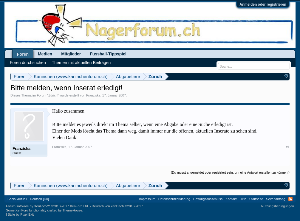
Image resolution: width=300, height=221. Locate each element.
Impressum (147, 199)
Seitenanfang (275, 199)
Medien (45, 54)
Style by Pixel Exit (21, 214)
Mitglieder (71, 54)
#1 (288, 147)
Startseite (256, 199)
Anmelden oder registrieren (262, 4)
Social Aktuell (17, 199)
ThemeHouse (72, 210)
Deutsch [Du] (39, 199)
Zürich (53, 95)
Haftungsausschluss (207, 199)
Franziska (93, 95)
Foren (23, 54)
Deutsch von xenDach (117, 206)
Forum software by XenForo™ (47, 206)
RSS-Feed (290, 199)
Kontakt (230, 199)
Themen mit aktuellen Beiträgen (81, 62)
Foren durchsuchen (28, 62)
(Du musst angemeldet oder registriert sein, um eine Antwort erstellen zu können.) (230, 172)
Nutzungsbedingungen (277, 206)
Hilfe (243, 199)
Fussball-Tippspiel (108, 54)
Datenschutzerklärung (174, 199)
